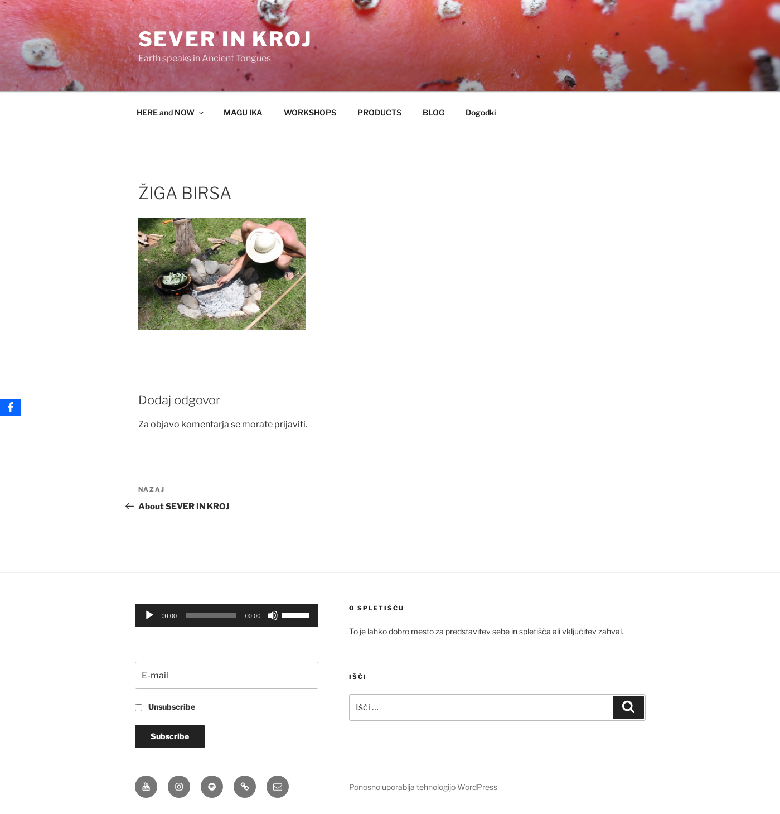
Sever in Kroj (225, 39)
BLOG (433, 112)
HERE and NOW (171, 112)
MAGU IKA (243, 112)
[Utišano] (272, 615)
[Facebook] (10, 407)
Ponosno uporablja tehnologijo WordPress (423, 787)
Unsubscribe (165, 706)
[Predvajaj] (149, 615)
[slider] (211, 615)
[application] (227, 615)
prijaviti (290, 424)
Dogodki (481, 112)
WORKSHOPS (310, 112)
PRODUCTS (379, 112)
